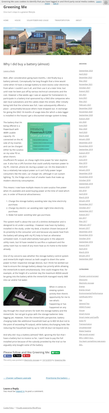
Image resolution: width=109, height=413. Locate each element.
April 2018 (83, 194)
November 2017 (86, 204)
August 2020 (84, 118)
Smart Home (84, 314)
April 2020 (83, 132)
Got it (55, 3)
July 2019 (82, 156)
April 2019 (83, 166)
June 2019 (83, 159)
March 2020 (84, 135)
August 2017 (84, 214)
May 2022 (83, 81)
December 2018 (85, 173)
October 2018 (84, 180)
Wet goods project (87, 334)
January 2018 (84, 201)
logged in (20, 391)
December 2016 (85, 231)
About (79, 20)
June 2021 (83, 98)
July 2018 (82, 190)
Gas (80, 300)
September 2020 (86, 115)
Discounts (83, 279)
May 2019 (83, 163)
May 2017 (83, 221)
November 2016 (86, 235)
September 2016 (86, 242)
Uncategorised (85, 327)
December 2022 (85, 77)
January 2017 (84, 228)
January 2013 (84, 255)
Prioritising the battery (58, 378)
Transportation (62, 20)
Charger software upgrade (17, 378)
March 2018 (84, 197)
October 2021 (84, 87)
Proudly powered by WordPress (28, 408)
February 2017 (85, 224)
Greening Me (15, 6)
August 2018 (84, 187)
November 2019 (86, 146)
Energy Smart (84, 290)
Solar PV (82, 320)
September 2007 (86, 259)
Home (6, 20)
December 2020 (85, 108)
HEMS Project (85, 307)
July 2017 (82, 218)
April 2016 (83, 248)
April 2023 (83, 74)
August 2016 (84, 245)
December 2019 (85, 142)
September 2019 (86, 149)
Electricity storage (31, 360)
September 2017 (86, 211)
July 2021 (82, 94)
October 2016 (84, 238)
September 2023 (86, 70)
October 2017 (84, 207)
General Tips (84, 303)
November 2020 (86, 111)
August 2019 (84, 153)
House (18, 20)
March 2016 (84, 252)
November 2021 (86, 84)
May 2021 (83, 101)
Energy (82, 286)
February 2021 (85, 105)
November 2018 (86, 177)
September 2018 (86, 183)
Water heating (85, 331)
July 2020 (82, 122)
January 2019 (84, 170)
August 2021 (84, 91)
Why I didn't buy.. (86, 338)
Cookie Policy (8, 408)
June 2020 (83, 125)
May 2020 (83, 129)
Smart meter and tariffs (89, 317)
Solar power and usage (38, 20)
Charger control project (89, 276)
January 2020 (84, 139)
